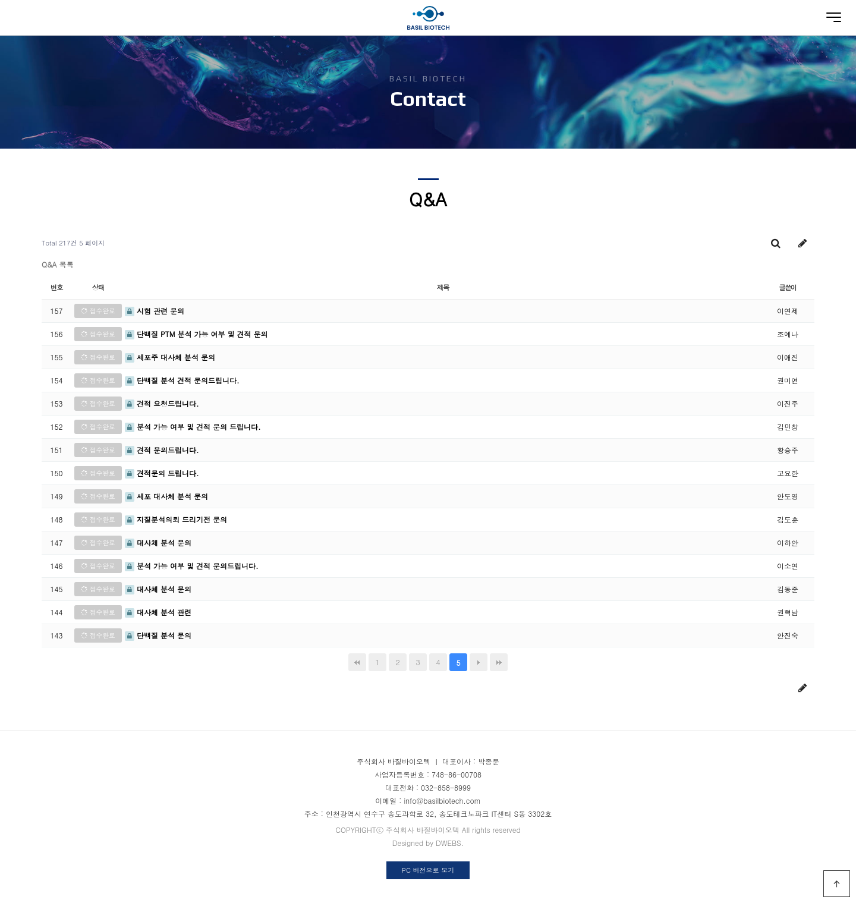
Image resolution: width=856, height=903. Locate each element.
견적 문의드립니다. (162, 450)
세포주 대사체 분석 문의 (170, 357)
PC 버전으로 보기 (428, 870)
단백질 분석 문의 (158, 635)
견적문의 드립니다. (162, 473)
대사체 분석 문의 (158, 542)
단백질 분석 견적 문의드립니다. (182, 380)
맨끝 (499, 662)
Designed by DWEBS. (428, 843)
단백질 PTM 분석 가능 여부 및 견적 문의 (196, 334)
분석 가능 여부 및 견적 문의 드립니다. (193, 426)
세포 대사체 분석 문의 (166, 496)
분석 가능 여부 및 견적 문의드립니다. (192, 566)
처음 (357, 662)
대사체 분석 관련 (158, 612)
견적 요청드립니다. (162, 403)
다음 (478, 662)
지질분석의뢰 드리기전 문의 (176, 519)
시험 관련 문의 (154, 311)
